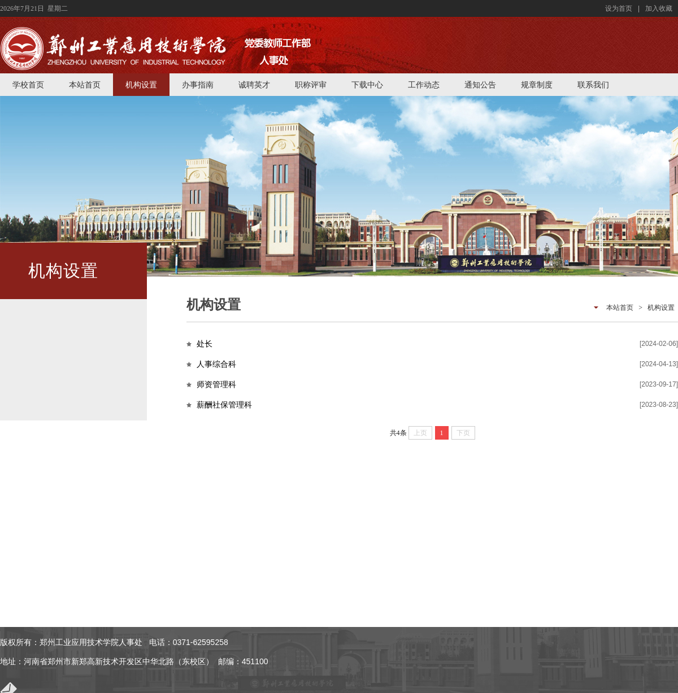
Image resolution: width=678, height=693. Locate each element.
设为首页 (618, 8)
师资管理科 (216, 384)
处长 (204, 343)
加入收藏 (658, 8)
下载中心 (367, 84)
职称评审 (311, 84)
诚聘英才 (254, 84)
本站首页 (85, 84)
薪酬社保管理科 (224, 404)
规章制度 (537, 84)
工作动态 (424, 84)
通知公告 (480, 84)
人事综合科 (216, 364)
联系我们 (593, 84)
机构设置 (141, 84)
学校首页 (28, 84)
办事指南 (198, 84)
